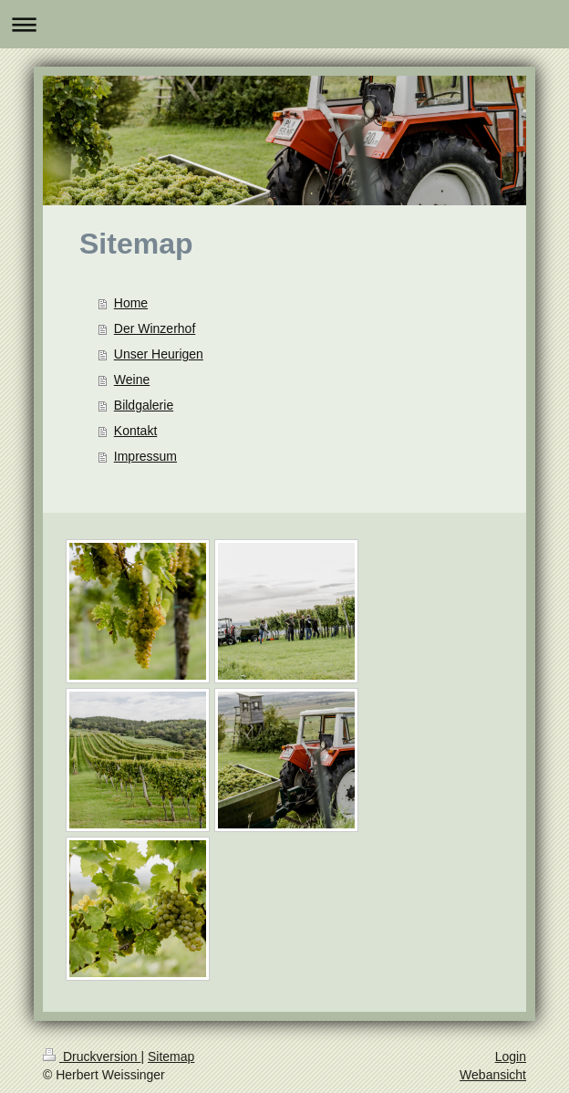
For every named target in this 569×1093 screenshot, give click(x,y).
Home (131, 303)
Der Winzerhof (154, 328)
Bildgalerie (143, 405)
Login (510, 1056)
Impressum (145, 456)
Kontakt (135, 430)
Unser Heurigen (158, 354)
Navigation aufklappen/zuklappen (284, 24)
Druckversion (91, 1056)
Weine (132, 379)
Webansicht (493, 1074)
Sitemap (171, 1056)
